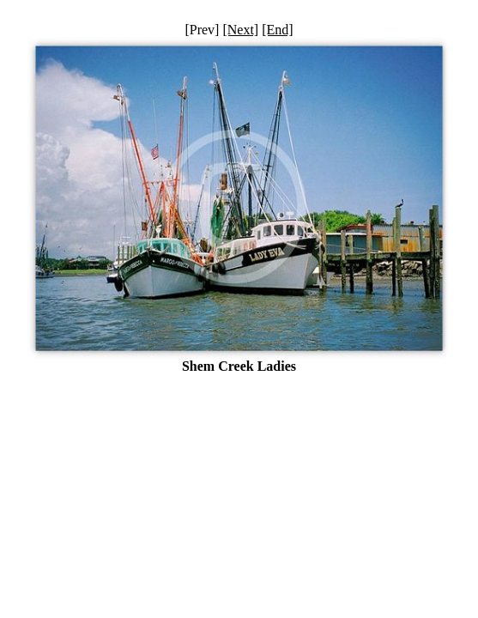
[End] (277, 29)
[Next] (240, 29)
